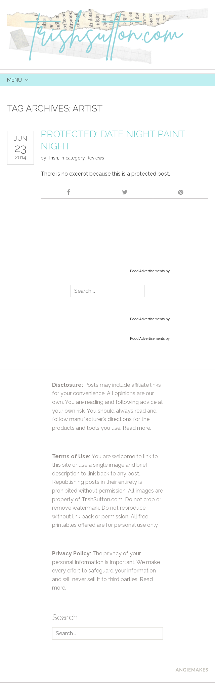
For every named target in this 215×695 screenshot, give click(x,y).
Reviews (95, 157)
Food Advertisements (147, 271)
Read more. (137, 428)
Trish (53, 157)
